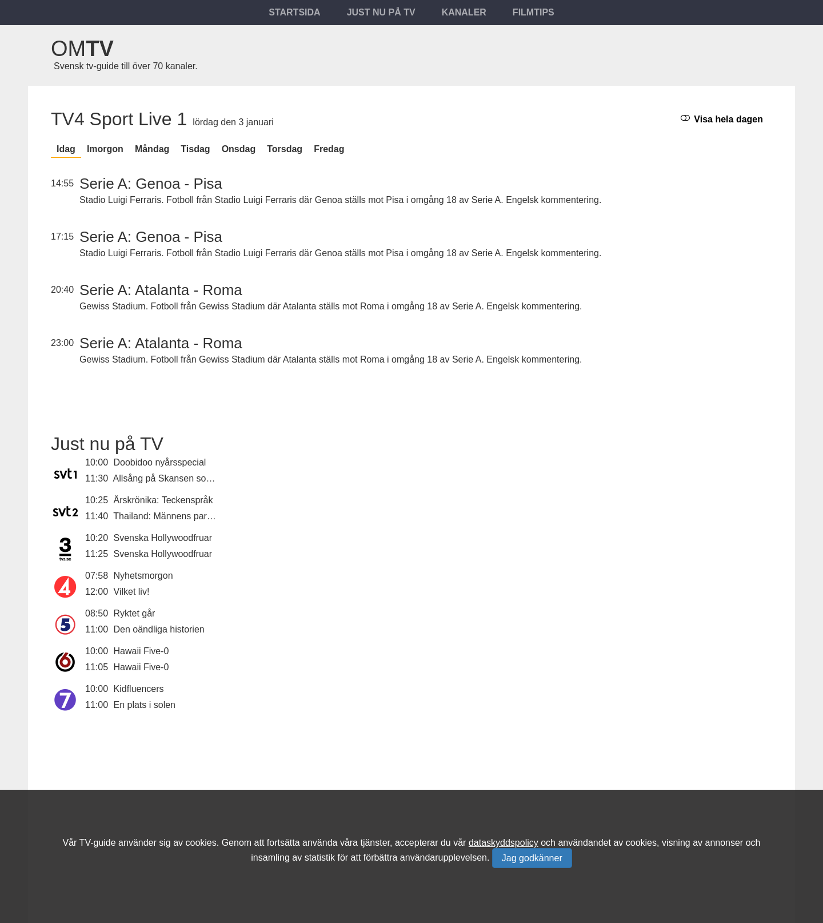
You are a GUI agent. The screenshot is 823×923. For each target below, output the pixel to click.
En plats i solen (145, 705)
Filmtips (533, 12)
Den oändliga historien (159, 629)
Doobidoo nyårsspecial (160, 462)
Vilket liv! (132, 591)
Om (82, 49)
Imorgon (105, 149)
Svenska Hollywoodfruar (163, 538)
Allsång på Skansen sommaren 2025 (188, 478)
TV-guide (97, 843)
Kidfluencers (139, 689)
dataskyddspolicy (503, 843)
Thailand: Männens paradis (168, 516)
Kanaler (464, 12)
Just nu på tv (381, 12)
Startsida (294, 12)
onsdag (239, 149)
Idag (66, 149)
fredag (329, 149)
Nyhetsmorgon (143, 575)
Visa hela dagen (722, 118)
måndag (152, 149)
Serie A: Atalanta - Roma (160, 290)
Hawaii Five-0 (141, 651)
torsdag (284, 149)
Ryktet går (134, 613)
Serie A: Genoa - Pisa (150, 183)
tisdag (195, 149)
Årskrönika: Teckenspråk (163, 500)
